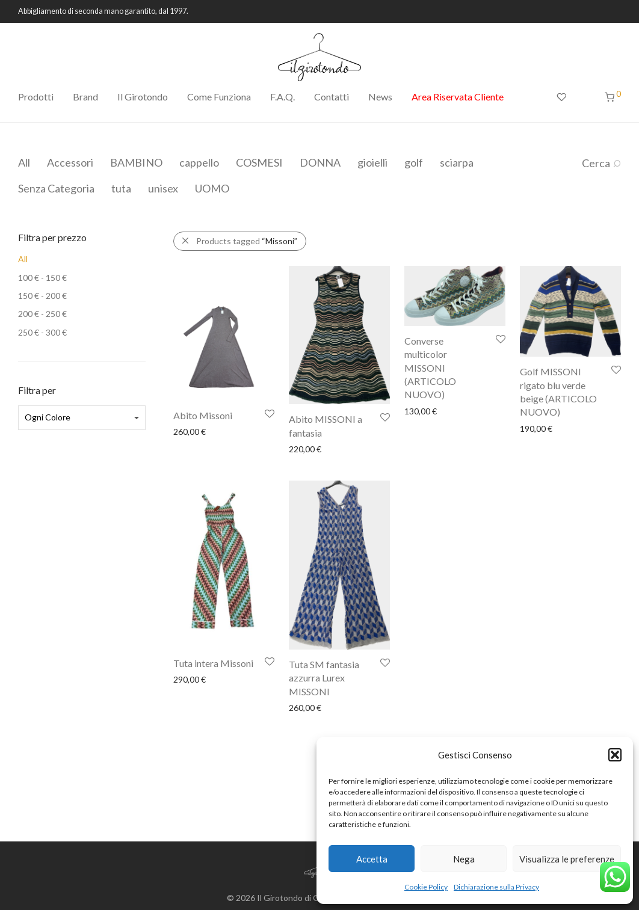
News (380, 96)
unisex (163, 188)
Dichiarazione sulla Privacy (496, 886)
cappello (199, 162)
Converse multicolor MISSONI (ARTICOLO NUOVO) (430, 368)
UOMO (212, 188)
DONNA (320, 162)
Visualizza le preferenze (566, 858)
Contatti (331, 96)
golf (413, 162)
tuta (121, 188)
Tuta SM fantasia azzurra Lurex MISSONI (324, 678)
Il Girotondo (142, 96)
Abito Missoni (202, 415)
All (24, 162)
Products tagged (246, 241)
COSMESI (259, 162)
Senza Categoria (56, 188)
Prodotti (36, 96)
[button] (615, 755)
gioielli (372, 162)
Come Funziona (219, 96)
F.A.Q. (282, 96)
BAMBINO (136, 162)
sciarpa (457, 162)
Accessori (70, 162)
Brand (85, 96)
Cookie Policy (426, 886)
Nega (464, 858)
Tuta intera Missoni (213, 663)
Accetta (371, 858)
